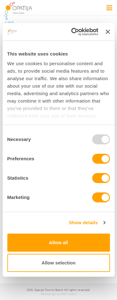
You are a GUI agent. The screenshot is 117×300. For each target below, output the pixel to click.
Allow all (58, 242)
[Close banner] (107, 32)
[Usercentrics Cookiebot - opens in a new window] (73, 32)
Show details (83, 222)
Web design (48, 294)
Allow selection (58, 262)
